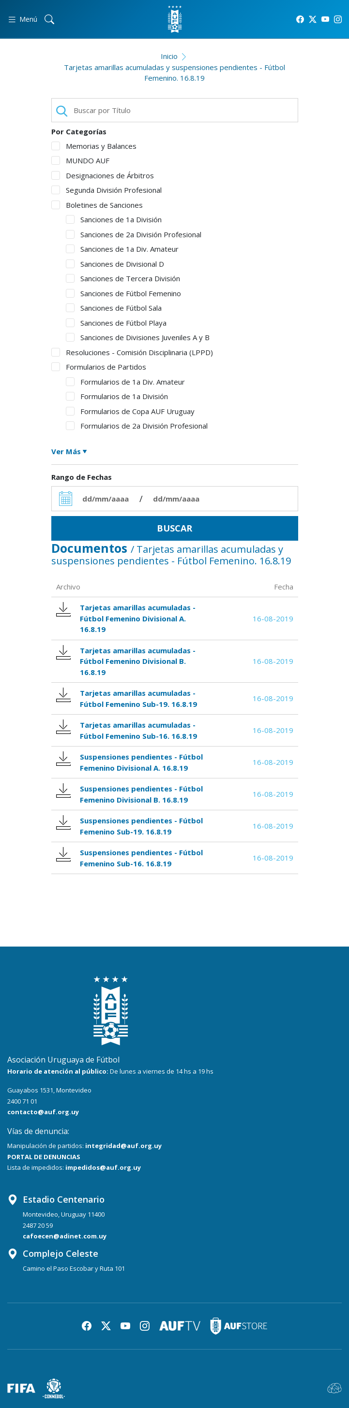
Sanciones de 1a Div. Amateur (122, 249)
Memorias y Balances (94, 146)
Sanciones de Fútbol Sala (114, 308)
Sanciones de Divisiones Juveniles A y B (138, 337)
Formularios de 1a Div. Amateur (125, 382)
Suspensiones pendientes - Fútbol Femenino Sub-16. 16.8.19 (129, 857)
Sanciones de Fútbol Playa (116, 323)
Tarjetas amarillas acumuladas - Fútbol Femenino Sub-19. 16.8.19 (126, 698)
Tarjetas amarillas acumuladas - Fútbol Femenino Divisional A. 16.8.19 (126, 618)
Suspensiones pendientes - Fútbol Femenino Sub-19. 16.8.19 (129, 825)
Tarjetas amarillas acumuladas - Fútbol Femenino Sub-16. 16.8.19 (126, 730)
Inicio (169, 56)
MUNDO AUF (80, 160)
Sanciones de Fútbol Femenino (123, 293)
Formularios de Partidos (98, 367)
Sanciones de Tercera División (123, 278)
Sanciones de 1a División (114, 219)
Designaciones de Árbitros (102, 175)
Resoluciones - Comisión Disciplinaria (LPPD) (132, 352)
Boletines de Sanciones (97, 205)
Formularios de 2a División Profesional (137, 426)
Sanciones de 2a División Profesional (133, 234)
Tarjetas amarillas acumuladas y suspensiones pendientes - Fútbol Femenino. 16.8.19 (174, 72)
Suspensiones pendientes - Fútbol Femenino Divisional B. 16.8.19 (129, 794)
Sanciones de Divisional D (115, 264)
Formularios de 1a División (117, 396)
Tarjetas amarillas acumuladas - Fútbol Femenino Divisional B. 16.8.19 (126, 661)
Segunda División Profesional (106, 190)
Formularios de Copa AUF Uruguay (130, 411)
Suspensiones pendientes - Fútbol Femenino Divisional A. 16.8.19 (129, 762)
